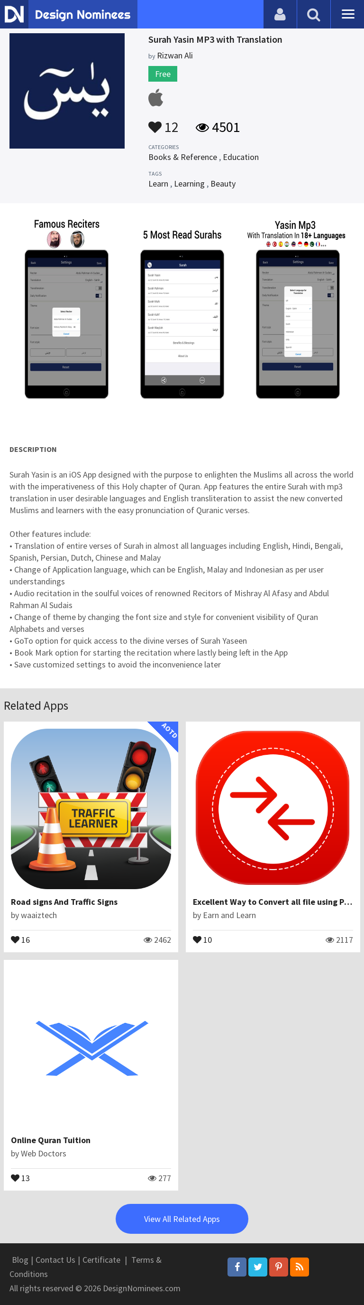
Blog (20, 1259)
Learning (189, 183)
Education (241, 156)
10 (202, 939)
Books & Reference (182, 156)
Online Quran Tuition (51, 1140)
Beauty (223, 183)
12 (163, 122)
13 (20, 1177)
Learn (158, 183)
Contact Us (55, 1259)
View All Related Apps (182, 1218)
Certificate (101, 1259)
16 (20, 939)
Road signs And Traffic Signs (64, 901)
